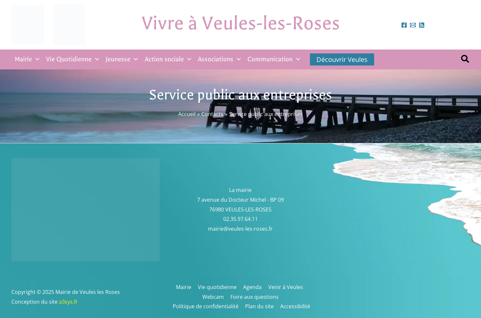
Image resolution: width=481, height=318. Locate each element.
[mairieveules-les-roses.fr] (413, 25)
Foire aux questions (254, 296)
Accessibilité (294, 306)
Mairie (185, 287)
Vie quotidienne (217, 287)
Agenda (251, 287)
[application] (35, 59)
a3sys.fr (77, 301)
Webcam (214, 296)
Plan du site (259, 306)
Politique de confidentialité (207, 306)
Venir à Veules (283, 287)
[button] (465, 59)
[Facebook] (404, 25)
